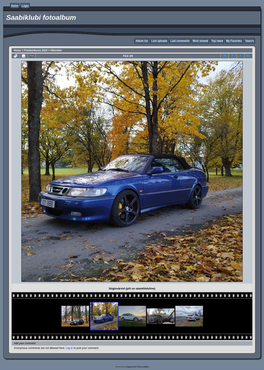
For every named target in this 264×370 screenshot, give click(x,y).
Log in (69, 348)
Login (25, 5)
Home (14, 5)
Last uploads (159, 40)
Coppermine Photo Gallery (137, 367)
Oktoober (56, 50)
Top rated (217, 40)
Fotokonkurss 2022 (35, 50)
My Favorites (234, 40)
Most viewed (200, 40)
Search (249, 40)
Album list (141, 40)
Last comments (179, 40)
